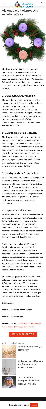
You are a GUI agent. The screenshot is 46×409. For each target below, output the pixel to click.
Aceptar (34, 405)
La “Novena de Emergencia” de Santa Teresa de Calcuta (29, 380)
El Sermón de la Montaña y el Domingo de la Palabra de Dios (30, 364)
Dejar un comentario (23, 334)
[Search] (42, 3)
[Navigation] (3, 3)
